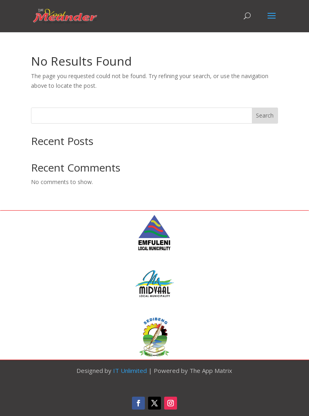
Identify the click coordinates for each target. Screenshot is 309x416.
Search (265, 115)
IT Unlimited (130, 370)
